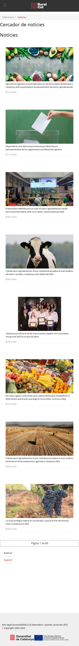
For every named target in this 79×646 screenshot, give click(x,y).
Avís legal (7, 624)
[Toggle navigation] (4, 5)
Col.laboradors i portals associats (45, 624)
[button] (39, 543)
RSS (66, 624)
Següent (8, 559)
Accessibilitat (20, 624)
